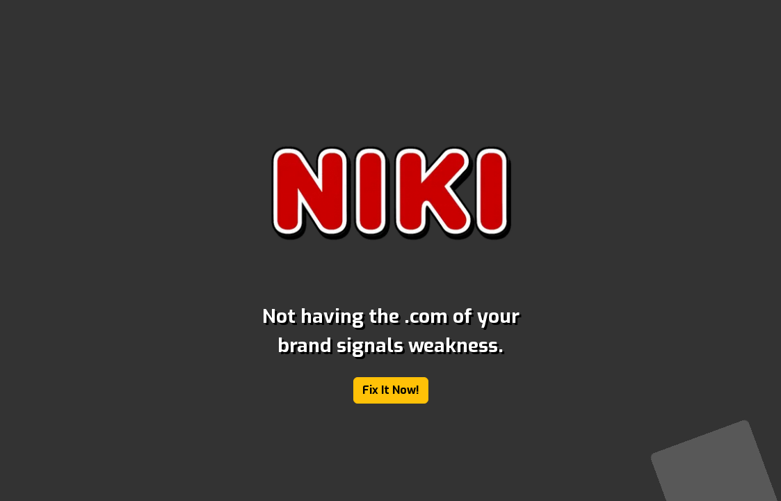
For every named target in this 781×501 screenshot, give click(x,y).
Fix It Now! (390, 390)
